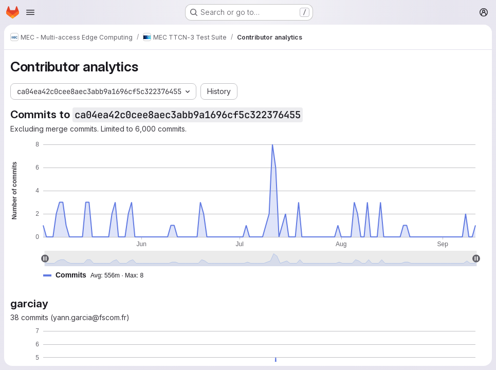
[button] (97, 275)
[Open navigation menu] (30, 12)
